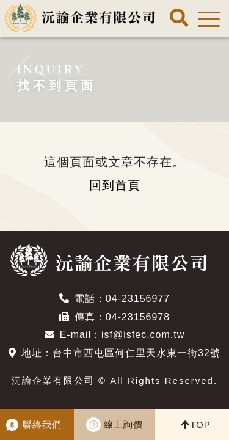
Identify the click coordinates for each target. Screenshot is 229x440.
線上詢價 (123, 424)
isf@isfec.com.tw (142, 334)
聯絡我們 (42, 424)
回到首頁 (114, 185)
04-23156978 (138, 317)
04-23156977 (138, 298)
